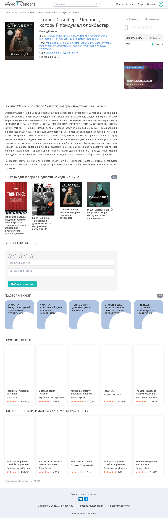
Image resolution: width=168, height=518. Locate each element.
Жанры (141, 4)
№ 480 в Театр (71, 36)
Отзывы (151, 4)
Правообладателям (119, 505)
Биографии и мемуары (51, 38)
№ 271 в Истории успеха (93, 36)
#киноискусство (87, 45)
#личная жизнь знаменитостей (62, 43)
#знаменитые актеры (65, 45)
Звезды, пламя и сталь (139, 80)
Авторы (129, 4)
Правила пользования (91, 505)
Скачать (158, 44)
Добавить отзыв (22, 284)
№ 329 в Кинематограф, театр (81, 38)
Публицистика (54, 36)
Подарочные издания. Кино (62, 52)
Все (114, 177)
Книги (119, 4)
